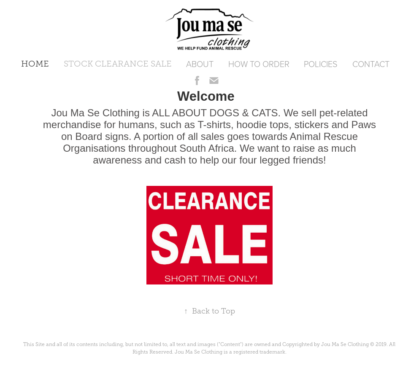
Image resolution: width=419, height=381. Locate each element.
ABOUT (200, 64)
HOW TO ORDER (258, 64)
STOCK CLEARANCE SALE (118, 63)
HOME (35, 63)
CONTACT (370, 64)
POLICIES (321, 64)
